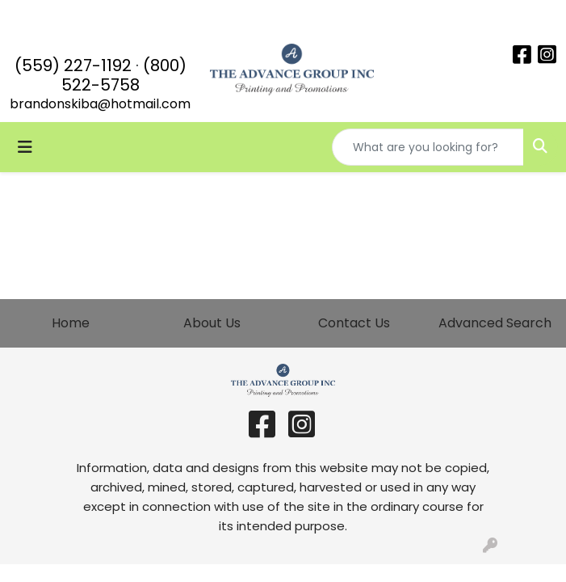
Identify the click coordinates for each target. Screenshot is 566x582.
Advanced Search (494, 323)
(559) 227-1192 (73, 65)
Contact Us (354, 323)
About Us (212, 323)
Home (71, 323)
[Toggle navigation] (25, 147)
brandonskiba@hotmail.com (100, 104)
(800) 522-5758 (124, 75)
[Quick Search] (428, 147)
